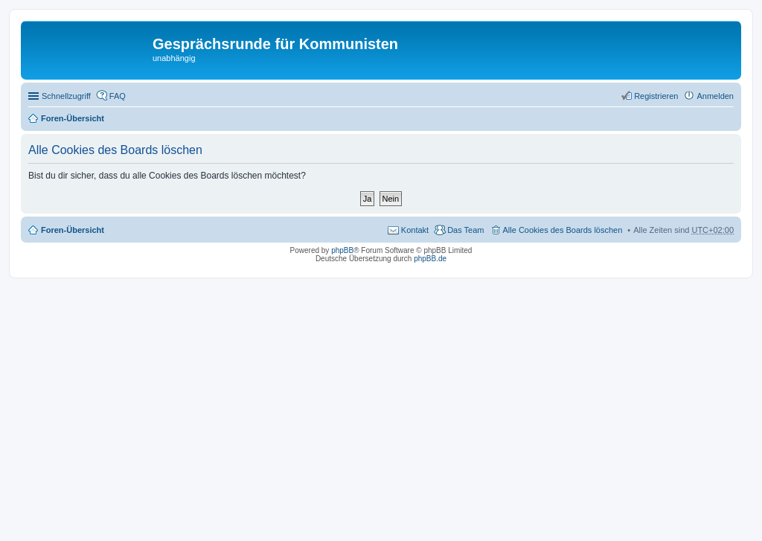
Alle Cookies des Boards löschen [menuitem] (563, 229)
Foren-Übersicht (72, 118)
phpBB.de (430, 259)
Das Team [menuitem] (465, 229)
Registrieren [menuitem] (656, 96)
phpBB (342, 250)
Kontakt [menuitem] (415, 229)
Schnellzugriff (66, 96)
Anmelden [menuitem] (715, 96)
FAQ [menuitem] (117, 96)
